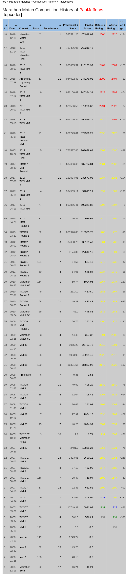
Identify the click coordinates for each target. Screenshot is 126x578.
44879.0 (88, 291)
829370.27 (87, 133)
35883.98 (87, 364)
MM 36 (23, 354)
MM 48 (23, 344)
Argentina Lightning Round (25, 82)
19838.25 (87, 447)
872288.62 (87, 106)
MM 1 (22, 527)
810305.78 (87, 232)
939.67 (89, 218)
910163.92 (87, 65)
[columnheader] (6, 25)
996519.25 (87, 119)
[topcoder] (12, 14)
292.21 (89, 321)
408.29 (89, 384)
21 (59, 177)
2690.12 (88, 457)
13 (59, 150)
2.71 (90, 434)
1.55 (90, 374)
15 (59, 547)
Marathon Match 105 (24, 38)
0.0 (91, 527)
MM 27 (23, 414)
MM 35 (23, 364)
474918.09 (87, 34)
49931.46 (87, 354)
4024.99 (88, 424)
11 (59, 78)
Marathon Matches (20, 1)
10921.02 (87, 507)
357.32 (89, 334)
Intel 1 (22, 557)
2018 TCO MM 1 (24, 123)
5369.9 (89, 517)
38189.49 (87, 242)
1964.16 (88, 414)
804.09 (89, 497)
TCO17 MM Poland (23, 168)
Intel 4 (22, 537)
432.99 (89, 467)
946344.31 (87, 92)
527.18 (89, 261)
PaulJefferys (66, 1)
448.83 (89, 311)
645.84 (89, 271)
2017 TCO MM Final (24, 154)
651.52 (89, 487)
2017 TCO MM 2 (24, 195)
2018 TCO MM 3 (24, 96)
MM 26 (23, 424)
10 (59, 434)
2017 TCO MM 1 (24, 208)
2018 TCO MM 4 (24, 69)
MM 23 (23, 447)
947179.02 (87, 78)
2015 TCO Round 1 (24, 222)
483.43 (89, 301)
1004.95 (88, 281)
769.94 (89, 477)
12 (59, 487)
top (4, 1)
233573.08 (87, 177)
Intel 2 (22, 547)
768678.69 (87, 150)
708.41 (89, 394)
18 (59, 457)
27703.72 (87, 344)
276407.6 (87, 251)
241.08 (89, 404)
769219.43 (87, 47)
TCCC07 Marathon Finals (24, 438)
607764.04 (87, 164)
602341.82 (87, 204)
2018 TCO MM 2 (24, 110)
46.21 (90, 567)
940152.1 (87, 191)
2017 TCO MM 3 (24, 181)
